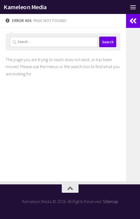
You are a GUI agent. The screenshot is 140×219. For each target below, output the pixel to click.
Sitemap (110, 201)
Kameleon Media (25, 7)
